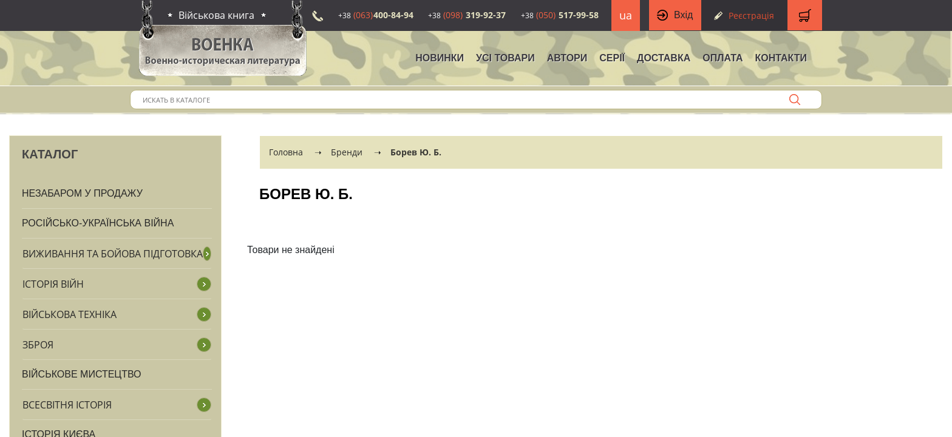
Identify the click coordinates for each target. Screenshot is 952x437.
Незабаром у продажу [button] (82, 193)
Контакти (781, 58)
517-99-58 (560, 15)
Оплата (722, 58)
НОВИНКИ (439, 58)
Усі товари (505, 58)
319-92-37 (467, 15)
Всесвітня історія (67, 405)
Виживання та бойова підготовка (112, 253)
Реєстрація (751, 15)
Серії (612, 58)
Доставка (663, 58)
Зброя (37, 344)
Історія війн (53, 284)
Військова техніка (69, 314)
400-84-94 (375, 15)
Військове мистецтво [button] (81, 374)
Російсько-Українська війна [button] (98, 223)
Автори (567, 58)
